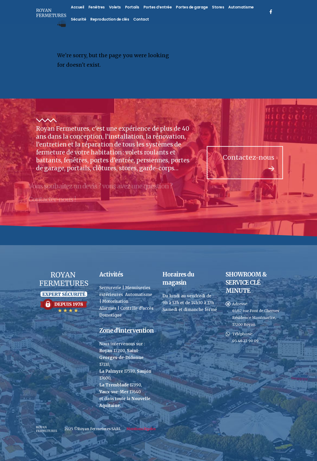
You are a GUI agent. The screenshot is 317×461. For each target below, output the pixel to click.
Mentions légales (140, 428)
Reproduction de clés (109, 19)
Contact (141, 19)
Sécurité (78, 19)
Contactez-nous (254, 162)
